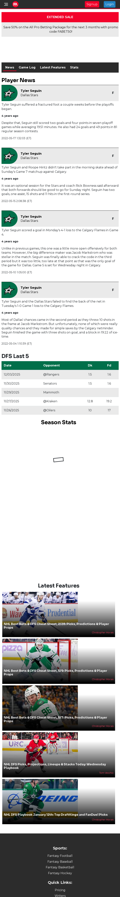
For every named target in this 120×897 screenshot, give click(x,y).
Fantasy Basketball (60, 867)
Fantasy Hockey (60, 873)
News (9, 67)
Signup (92, 4)
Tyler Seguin (31, 91)
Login (109, 4)
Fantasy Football (60, 856)
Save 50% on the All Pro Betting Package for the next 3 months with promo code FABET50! (60, 29)
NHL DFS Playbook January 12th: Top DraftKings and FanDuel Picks (56, 815)
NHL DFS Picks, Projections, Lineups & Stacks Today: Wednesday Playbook (55, 766)
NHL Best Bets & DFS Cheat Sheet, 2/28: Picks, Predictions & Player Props (56, 626)
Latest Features (53, 67)
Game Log (27, 67)
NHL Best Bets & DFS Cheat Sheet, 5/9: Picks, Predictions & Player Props (55, 672)
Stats (74, 67)
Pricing (60, 890)
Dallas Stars (29, 95)
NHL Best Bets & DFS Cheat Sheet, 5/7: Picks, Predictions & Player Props (55, 719)
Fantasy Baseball (60, 861)
